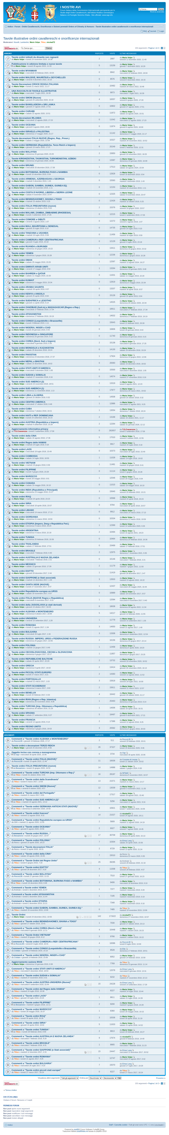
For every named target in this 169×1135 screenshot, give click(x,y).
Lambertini (24, 42)
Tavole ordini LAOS (22, 449)
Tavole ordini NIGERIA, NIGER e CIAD (31, 327)
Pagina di (153, 48)
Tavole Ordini (18, 914)
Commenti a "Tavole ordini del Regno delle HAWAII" (38, 989)
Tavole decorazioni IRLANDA (26, 118)
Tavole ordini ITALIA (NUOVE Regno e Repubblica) (38, 598)
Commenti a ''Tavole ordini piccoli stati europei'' (36, 1070)
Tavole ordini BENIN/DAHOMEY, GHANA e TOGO (37, 199)
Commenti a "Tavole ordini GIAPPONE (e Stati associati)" (41, 1050)
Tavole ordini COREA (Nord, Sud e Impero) (33, 341)
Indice (10, 27)
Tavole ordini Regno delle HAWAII (29, 442)
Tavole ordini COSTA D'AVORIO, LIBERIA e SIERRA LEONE (42, 192)
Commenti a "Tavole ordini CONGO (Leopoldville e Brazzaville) (44, 948)
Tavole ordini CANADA (23, 483)
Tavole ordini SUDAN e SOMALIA (29, 375)
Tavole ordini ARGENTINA (25, 530)
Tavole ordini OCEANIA (24, 125)
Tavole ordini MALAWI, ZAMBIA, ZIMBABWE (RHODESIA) (41, 212)
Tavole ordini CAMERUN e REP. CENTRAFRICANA (37, 239)
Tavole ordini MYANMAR (24, 70)
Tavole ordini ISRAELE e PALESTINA (31, 131)
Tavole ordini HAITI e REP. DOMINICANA (32, 415)
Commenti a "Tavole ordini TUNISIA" (30, 1029)
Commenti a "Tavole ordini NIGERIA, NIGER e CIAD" (39, 955)
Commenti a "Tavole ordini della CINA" (31, 854)
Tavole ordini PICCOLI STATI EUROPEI (31, 672)
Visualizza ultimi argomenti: (58, 1078)
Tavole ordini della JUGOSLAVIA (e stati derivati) (37, 605)
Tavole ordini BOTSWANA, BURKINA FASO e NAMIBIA (40, 172)
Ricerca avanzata (157, 12)
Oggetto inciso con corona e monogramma (34, 752)
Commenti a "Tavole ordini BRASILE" (31, 1043)
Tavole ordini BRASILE (23, 550)
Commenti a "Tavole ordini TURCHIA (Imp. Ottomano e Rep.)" (43, 772)
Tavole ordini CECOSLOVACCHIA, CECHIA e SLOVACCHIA (42, 652)
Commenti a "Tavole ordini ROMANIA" (31, 1056)
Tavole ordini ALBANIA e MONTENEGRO (32, 611)
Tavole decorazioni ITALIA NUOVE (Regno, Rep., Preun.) (40, 138)
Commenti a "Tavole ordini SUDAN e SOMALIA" (36, 975)
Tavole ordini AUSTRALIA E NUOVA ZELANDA (35, 557)
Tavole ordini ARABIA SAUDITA (28, 287)
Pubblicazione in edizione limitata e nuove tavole (37, 64)
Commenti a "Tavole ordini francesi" (30, 813)
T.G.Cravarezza (20, 431)
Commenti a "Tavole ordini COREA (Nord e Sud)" (37, 928)
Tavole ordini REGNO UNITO (26, 726)
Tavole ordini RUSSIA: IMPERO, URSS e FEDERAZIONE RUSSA (44, 638)
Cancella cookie (120, 1125)
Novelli (16, 42)
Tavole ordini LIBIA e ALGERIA (27, 395)
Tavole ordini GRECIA (23, 665)
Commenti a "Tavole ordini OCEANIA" (31, 826)
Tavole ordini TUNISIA (23, 537)
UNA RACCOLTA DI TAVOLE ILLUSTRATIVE (34, 91)
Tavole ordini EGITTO (23, 571)
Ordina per (91, 1078)
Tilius (43, 42)
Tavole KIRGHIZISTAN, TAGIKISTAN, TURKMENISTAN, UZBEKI (44, 158)
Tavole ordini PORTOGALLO (26, 679)
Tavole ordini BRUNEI (23, 165)
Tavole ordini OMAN (22, 260)
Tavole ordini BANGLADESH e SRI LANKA (33, 104)
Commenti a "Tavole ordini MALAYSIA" (32, 874)
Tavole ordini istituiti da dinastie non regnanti (35, 57)
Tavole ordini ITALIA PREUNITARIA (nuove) (34, 206)
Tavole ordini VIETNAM (23, 463)
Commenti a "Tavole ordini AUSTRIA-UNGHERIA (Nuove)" (41, 982)
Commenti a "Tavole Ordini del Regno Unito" (35, 860)
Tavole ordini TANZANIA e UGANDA (30, 233)
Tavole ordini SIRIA (21, 503)
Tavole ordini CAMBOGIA (25, 456)
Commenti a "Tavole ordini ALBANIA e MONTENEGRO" (40, 739)
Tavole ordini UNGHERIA (24, 618)
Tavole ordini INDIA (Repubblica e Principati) (34, 490)
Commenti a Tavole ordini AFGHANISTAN (33, 894)
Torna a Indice (11, 1090)
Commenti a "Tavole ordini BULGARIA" (32, 1063)
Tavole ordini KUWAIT (23, 280)
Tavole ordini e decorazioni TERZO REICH (33, 745)
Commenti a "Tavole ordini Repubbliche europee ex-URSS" (42, 820)
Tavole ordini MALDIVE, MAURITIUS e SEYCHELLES (39, 77)
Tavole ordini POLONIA (23, 645)
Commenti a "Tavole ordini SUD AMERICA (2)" (35, 799)
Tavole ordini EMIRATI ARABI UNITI (30, 266)
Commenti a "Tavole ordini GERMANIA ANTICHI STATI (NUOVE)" (45, 806)
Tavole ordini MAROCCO (24, 476)
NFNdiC (125, 773)
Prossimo (160, 1078)
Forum (17, 27)
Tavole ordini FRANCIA (23, 719)
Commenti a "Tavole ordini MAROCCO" (32, 1009)
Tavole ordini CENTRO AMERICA (28, 402)
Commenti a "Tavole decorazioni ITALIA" (33, 847)
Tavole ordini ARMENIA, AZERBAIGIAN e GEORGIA (38, 179)
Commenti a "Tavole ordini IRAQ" (29, 1016)
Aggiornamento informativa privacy (30, 429)
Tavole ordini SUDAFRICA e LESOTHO (31, 300)
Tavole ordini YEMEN (22, 253)
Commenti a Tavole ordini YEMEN (29, 887)
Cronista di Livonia (129, 760)
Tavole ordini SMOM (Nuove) (26, 97)
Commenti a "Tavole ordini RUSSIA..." (31, 833)
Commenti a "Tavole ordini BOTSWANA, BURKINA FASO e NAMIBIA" (47, 881)
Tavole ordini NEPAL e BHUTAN (28, 361)
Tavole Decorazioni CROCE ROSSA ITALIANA (35, 84)
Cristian (17, 951)
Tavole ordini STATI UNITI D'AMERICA (31, 368)
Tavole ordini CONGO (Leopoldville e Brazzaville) (37, 321)
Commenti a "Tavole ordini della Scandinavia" (35, 779)
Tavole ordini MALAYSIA (24, 152)
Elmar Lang (127, 841)
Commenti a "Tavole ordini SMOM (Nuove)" (34, 786)
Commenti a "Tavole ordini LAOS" (29, 996)
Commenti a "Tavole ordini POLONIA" (31, 840)
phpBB (76, 1129)
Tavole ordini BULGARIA (24, 632)
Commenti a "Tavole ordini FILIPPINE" (31, 1002)
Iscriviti (153, 31)
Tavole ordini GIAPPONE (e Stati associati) (34, 577)
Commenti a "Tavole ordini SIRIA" (29, 1023)
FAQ (145, 31)
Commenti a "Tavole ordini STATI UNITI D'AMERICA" (39, 968)
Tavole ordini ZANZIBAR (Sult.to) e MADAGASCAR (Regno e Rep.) (46, 307)
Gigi (17, 755)
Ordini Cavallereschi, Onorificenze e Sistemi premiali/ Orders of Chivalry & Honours (58, 27)
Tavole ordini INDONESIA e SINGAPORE (32, 334)
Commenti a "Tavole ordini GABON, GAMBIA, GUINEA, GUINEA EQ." (47, 908)
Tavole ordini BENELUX (24, 692)
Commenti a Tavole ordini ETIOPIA (29, 901)
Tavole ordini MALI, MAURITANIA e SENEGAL (35, 226)
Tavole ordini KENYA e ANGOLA (28, 294)
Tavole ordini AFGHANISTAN (26, 314)
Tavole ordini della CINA (24, 436)
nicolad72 (51, 42)
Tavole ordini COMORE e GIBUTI (28, 219)
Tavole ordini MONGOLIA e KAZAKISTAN (33, 348)
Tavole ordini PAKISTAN (24, 354)
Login (162, 31)
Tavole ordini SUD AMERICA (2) (28, 381)
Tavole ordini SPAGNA (23, 713)
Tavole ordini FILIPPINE (24, 469)
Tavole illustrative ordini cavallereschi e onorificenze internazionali (124, 27)
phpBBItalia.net (82, 1131)
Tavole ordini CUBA (22, 408)
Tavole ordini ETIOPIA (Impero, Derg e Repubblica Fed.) (40, 523)
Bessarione (20, 768)
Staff (111, 1125)
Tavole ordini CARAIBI (23, 111)
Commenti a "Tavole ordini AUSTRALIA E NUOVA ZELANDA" (43, 1036)
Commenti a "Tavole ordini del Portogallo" (33, 793)
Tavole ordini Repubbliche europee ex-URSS (34, 591)
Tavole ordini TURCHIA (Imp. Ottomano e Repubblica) (39, 706)
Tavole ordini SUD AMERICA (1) (28, 388)
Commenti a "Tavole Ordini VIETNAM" (31, 935)
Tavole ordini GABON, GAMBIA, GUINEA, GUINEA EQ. (39, 185)
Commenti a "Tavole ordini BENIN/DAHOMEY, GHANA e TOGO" (44, 921)
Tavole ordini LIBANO (23, 510)
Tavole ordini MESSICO (24, 564)
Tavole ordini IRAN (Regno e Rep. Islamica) (34, 699)
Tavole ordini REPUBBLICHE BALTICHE (32, 659)
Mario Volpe (35, 42)
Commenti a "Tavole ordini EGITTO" (30, 867)
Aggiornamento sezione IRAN (27, 962)
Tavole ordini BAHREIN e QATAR (28, 273)
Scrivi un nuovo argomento (11, 48)
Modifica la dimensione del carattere (161, 25)
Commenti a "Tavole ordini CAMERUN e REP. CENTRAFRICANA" (45, 941)
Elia (123, 949)
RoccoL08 (18, 741)
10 (90, 917)
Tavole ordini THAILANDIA (25, 544)
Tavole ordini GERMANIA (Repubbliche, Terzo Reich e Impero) (43, 145)
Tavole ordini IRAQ (21, 496)
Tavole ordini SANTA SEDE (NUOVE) (30, 584)
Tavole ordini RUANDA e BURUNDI (29, 246)
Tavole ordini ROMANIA (24, 625)
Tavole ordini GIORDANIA (25, 517)
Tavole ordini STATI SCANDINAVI (29, 686)
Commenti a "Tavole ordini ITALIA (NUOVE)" (34, 759)
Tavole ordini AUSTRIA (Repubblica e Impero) (35, 422)
